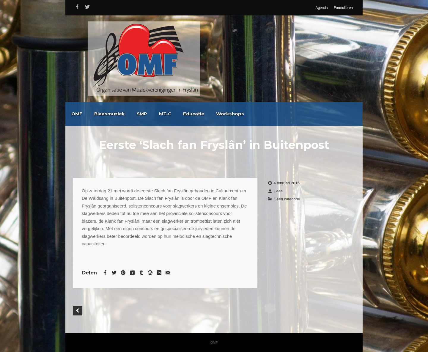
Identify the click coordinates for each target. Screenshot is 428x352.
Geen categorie (286, 199)
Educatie (249, 114)
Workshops (286, 114)
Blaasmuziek (165, 114)
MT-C (221, 114)
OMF (133, 114)
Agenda (321, 8)
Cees (277, 191)
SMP (198, 114)
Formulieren (343, 8)
